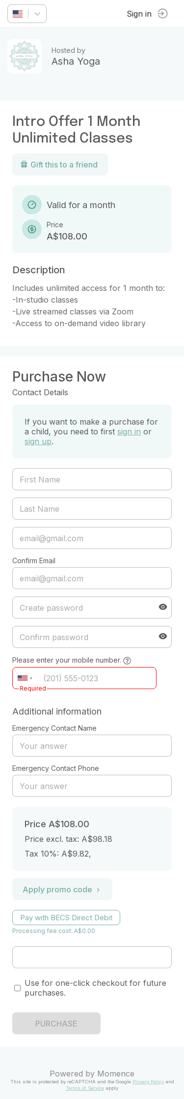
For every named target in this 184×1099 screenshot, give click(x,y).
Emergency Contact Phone (55, 768)
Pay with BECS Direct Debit (66, 917)
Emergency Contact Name (54, 728)
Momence (115, 1073)
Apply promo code (62, 889)
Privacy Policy (148, 1081)
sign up (38, 441)
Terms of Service (85, 1088)
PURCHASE (56, 1023)
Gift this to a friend (59, 164)
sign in (129, 431)
